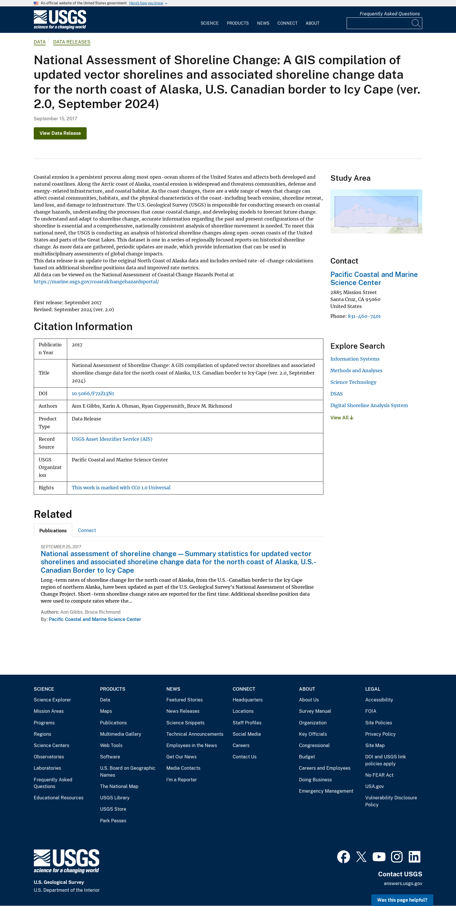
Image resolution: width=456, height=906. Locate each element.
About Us (309, 700)
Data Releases (71, 42)
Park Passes (113, 820)
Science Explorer (52, 700)
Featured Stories (184, 700)
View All (341, 417)
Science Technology (353, 382)
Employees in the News (191, 745)
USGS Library (115, 798)
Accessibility (379, 700)
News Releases (183, 711)
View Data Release (60, 133)
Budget (307, 757)
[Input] (384, 23)
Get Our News (181, 757)
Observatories (49, 757)
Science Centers (51, 745)
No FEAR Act (379, 775)
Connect (287, 23)
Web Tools (111, 745)
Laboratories (47, 768)
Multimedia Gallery (120, 734)
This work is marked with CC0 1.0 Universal (121, 487)
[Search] (416, 23)
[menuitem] (210, 20)
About (312, 23)
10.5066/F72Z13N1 (93, 393)
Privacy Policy (380, 734)
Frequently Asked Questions (390, 14)
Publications (113, 723)
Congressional (314, 745)
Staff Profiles (247, 723)
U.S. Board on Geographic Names (128, 771)
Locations (243, 711)
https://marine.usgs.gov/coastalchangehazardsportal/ (96, 281)
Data (105, 700)
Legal (372, 689)
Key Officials (313, 734)
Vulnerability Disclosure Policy (391, 801)
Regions (42, 734)
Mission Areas (49, 711)
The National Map (119, 786)
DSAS (336, 394)
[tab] (53, 530)
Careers (241, 745)
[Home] (60, 28)
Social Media (247, 734)
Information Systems (355, 359)
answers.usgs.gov (403, 883)
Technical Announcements (194, 734)
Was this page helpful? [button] (402, 900)
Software (110, 757)
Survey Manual (315, 711)
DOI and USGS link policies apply (385, 760)
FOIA (370, 711)
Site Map (375, 745)
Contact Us (244, 757)
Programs (44, 723)
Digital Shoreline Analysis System (369, 405)
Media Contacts (183, 768)
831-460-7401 (364, 316)
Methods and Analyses (356, 370)
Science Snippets (185, 723)
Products (238, 23)
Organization (313, 723)
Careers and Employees (324, 768)
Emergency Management (326, 791)
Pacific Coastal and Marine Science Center (95, 619)
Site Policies (378, 723)
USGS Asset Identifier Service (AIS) (112, 439)
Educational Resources (58, 798)
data (40, 42)
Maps (106, 711)
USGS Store (113, 809)
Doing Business (315, 780)
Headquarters (248, 700)
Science (210, 23)
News (263, 23)
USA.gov (374, 786)
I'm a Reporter (181, 780)
